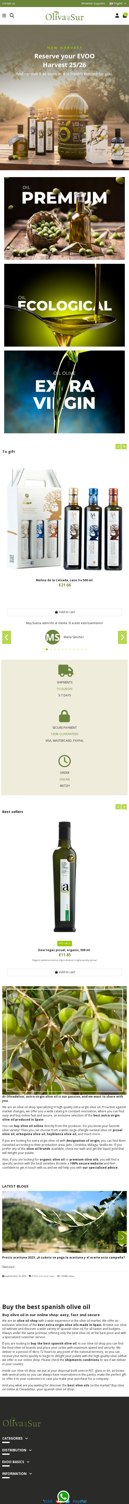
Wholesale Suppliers (93, 3)
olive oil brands (38, 1149)
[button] (118, 446)
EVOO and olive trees (43, 1276)
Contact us (8, 3)
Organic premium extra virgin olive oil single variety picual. (64, 960)
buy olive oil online (28, 1126)
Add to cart (65, 612)
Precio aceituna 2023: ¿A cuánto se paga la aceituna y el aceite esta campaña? (63, 1257)
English (118, 3)
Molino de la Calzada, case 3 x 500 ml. (65, 580)
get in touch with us (33, 1167)
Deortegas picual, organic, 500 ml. (64, 950)
